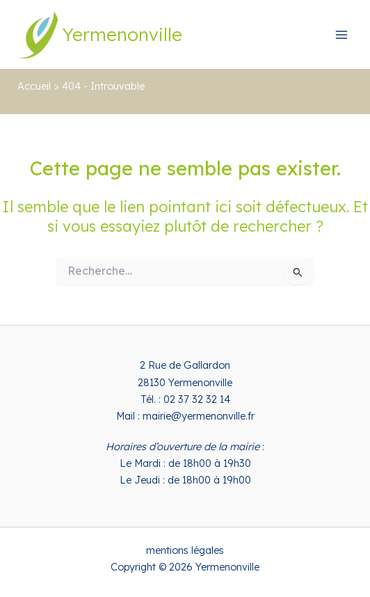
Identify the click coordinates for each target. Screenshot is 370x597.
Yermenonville (122, 34)
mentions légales (185, 550)
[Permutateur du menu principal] (341, 34)
